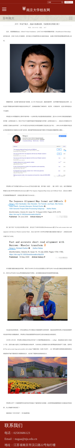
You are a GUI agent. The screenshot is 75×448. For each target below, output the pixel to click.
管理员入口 (68, 2)
